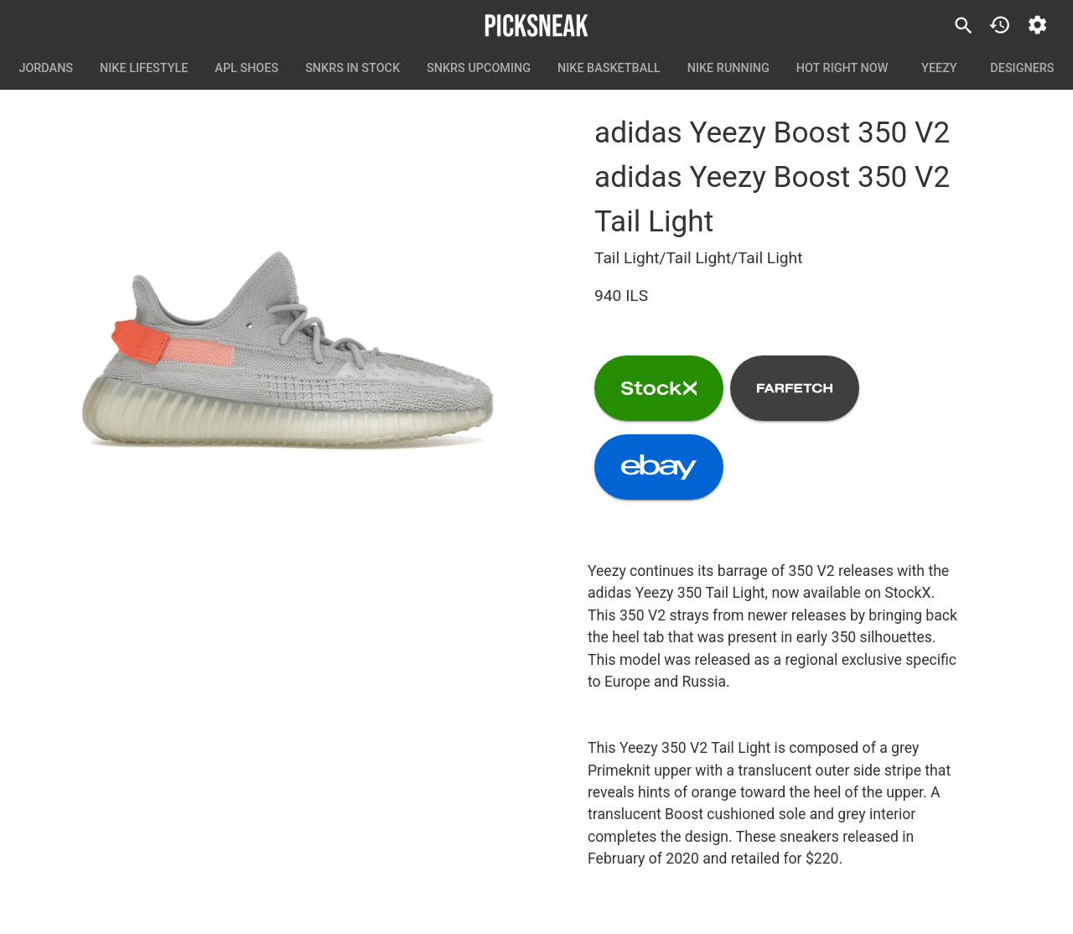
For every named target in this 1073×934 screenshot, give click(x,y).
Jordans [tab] (45, 69)
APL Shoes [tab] (246, 69)
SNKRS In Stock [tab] (352, 69)
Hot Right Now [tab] (842, 69)
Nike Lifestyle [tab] (143, 69)
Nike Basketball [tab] (609, 69)
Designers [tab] (1022, 69)
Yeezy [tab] (939, 69)
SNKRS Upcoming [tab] (478, 69)
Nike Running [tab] (728, 69)
